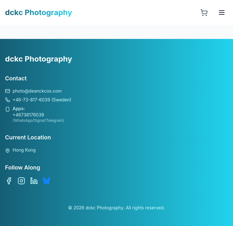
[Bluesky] (46, 181)
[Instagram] (21, 181)
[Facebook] (9, 181)
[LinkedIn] (34, 181)
